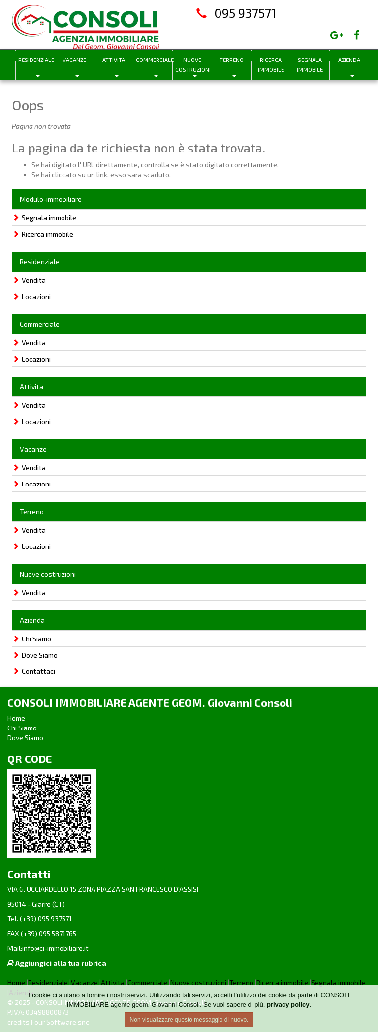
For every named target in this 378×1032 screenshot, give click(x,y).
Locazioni (31, 296)
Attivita (113, 60)
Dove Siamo (35, 655)
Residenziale (36, 60)
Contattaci (33, 671)
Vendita (29, 280)
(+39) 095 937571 (45, 918)
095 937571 (245, 12)
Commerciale (154, 60)
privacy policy (288, 1004)
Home (16, 718)
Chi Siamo (31, 639)
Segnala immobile (310, 65)
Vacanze (74, 60)
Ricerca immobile (271, 65)
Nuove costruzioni (193, 65)
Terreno (232, 60)
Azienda (349, 60)
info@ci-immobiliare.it (55, 948)
